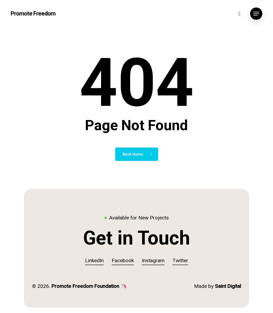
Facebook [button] (123, 260)
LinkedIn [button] (94, 260)
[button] (256, 14)
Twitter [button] (180, 260)
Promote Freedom (33, 14)
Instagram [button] (153, 260)
